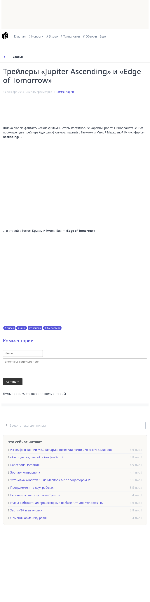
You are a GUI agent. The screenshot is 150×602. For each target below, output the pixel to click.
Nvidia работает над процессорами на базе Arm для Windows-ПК (56, 503)
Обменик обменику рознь (29, 518)
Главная (20, 36)
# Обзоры (90, 36)
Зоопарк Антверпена (25, 472)
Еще (103, 36)
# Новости (36, 36)
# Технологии (70, 36)
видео (10, 327)
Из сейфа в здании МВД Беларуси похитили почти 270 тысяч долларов (61, 450)
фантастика (53, 327)
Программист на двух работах (31, 488)
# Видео (52, 36)
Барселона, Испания (25, 465)
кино (23, 327)
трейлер (36, 327)
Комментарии (65, 92)
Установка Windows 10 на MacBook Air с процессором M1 (51, 480)
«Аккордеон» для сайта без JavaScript (36, 457)
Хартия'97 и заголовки (26, 510)
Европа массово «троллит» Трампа (35, 495)
